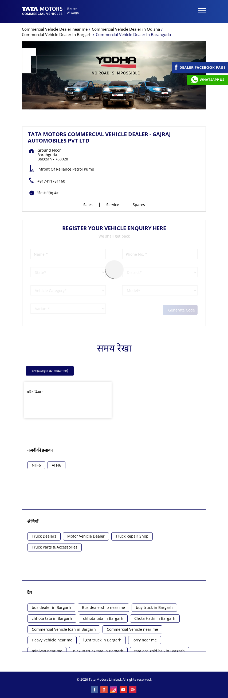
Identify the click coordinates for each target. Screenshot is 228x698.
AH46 (56, 465)
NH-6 (36, 465)
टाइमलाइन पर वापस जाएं (49, 370)
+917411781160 (51, 181)
